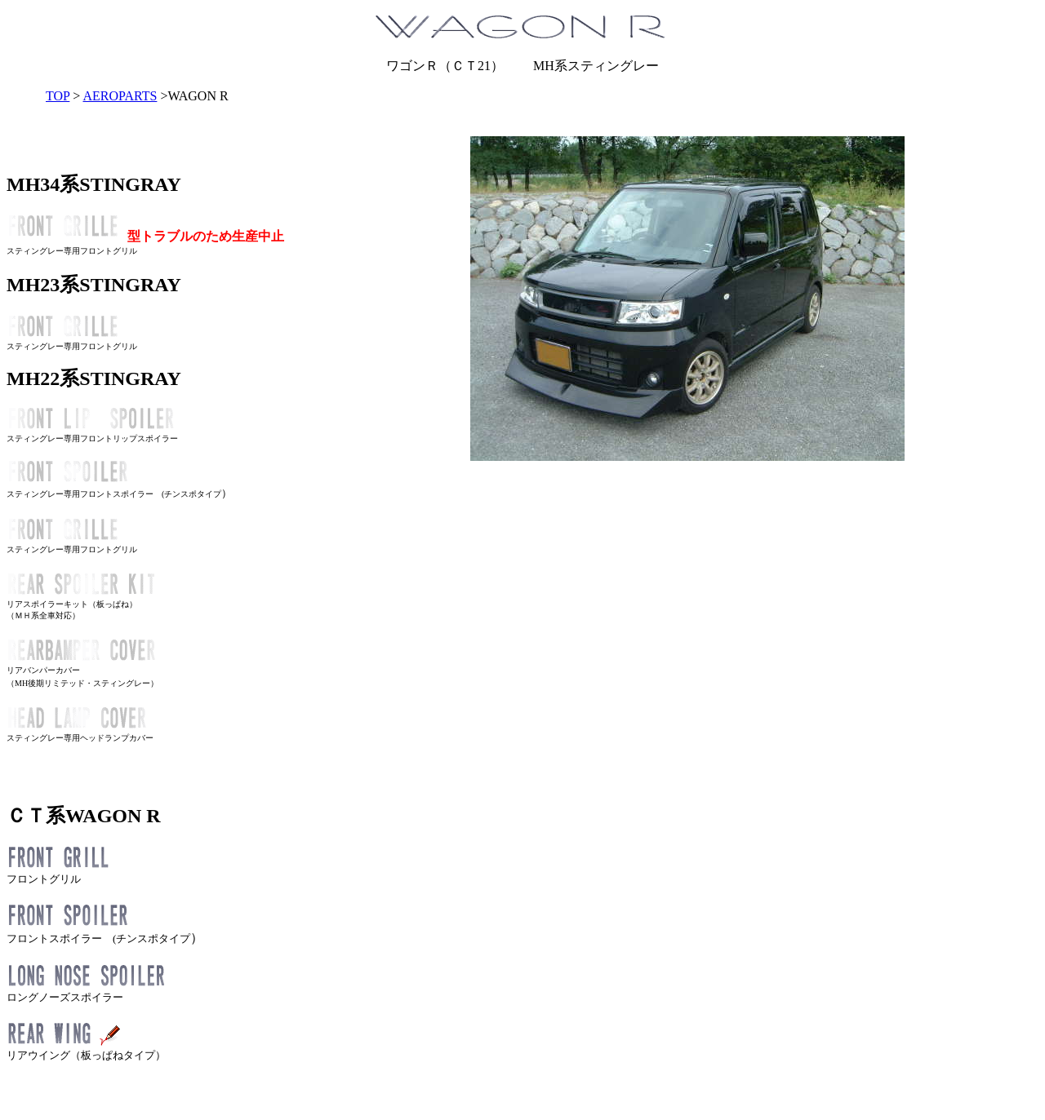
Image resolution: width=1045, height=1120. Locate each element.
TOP (57, 96)
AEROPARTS (119, 96)
